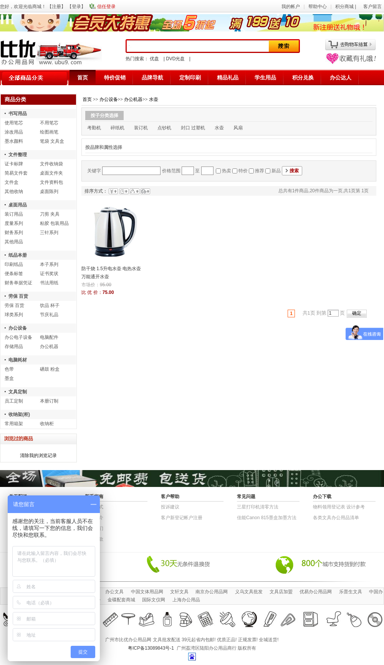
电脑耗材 (17, 360)
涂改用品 (14, 132)
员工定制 (14, 401)
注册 (56, 6)
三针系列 (49, 232)
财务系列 (14, 232)
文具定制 (17, 391)
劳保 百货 (18, 296)
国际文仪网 (153, 599)
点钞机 (164, 127)
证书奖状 (49, 273)
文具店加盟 (281, 591)
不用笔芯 (49, 122)
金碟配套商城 (121, 599)
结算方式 (94, 507)
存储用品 (14, 346)
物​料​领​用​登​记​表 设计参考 (339, 507)
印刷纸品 (14, 264)
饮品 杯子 (50, 305)
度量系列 (14, 223)
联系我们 (94, 528)
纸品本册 (17, 255)
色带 (9, 369)
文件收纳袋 (51, 164)
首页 (82, 77)
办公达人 (340, 77)
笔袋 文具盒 (52, 141)
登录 (76, 6)
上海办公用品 (186, 599)
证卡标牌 (14, 164)
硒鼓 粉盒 (50, 369)
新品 (276, 170)
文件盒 (11, 182)
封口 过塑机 (193, 127)
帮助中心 (317, 6)
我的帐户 (290, 6)
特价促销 (115, 77)
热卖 (226, 170)
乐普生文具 (350, 591)
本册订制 (49, 401)
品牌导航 (152, 77)
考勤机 (94, 127)
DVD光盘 (175, 58)
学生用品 (265, 77)
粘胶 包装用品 (54, 223)
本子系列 (49, 264)
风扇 (238, 127)
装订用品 (14, 214)
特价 (243, 170)
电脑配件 (49, 337)
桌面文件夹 (51, 173)
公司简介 (94, 517)
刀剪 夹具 (50, 214)
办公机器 (49, 346)
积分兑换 (303, 77)
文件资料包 (51, 182)
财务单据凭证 (18, 282)
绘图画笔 (49, 132)
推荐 (259, 170)
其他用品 (14, 241)
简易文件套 (16, 173)
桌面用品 (17, 205)
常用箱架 (14, 423)
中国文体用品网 (147, 591)
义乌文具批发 (249, 591)
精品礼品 (227, 77)
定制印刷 (190, 77)
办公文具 (114, 591)
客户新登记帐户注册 (181, 517)
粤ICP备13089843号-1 (151, 648)
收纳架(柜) (19, 414)
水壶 (153, 99)
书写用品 (17, 113)
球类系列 (14, 314)
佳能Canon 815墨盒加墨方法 (266, 517)
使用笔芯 (14, 122)
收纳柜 (47, 423)
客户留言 (372, 6)
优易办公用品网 (316, 591)
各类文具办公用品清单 (336, 517)
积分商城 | (346, 6)
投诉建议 (170, 507)
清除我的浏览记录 (38, 455)
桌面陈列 (49, 191)
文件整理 (17, 154)
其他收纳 (14, 191)
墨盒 (9, 378)
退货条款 (94, 539)
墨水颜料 (14, 141)
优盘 (154, 58)
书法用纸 (49, 282)
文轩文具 (179, 591)
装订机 (141, 127)
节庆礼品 (49, 314)
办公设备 (17, 328)
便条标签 (14, 273)
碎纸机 (117, 127)
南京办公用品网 (211, 591)
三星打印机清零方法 (257, 507)
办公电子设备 (18, 337)
